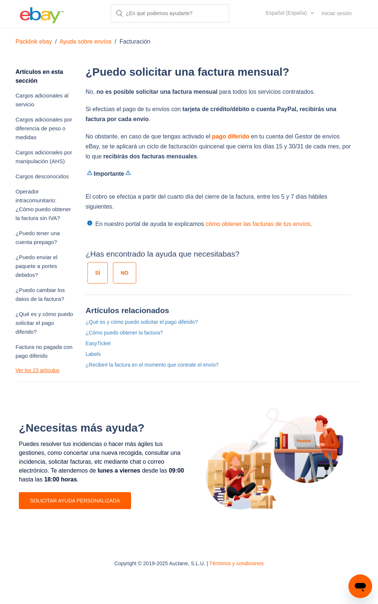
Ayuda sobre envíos (85, 41)
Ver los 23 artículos (37, 370)
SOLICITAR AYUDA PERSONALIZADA (75, 501)
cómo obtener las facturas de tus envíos (258, 224)
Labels (93, 354)
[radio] (97, 273)
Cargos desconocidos (42, 176)
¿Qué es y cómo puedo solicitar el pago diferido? (44, 323)
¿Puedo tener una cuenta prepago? (38, 237)
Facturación (135, 41)
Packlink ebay (34, 41)
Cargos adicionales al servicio (42, 99)
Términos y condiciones (236, 563)
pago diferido (230, 136)
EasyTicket (98, 343)
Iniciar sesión (337, 13)
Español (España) (287, 13)
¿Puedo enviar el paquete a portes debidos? (36, 266)
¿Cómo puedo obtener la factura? (124, 333)
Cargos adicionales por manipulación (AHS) (44, 156)
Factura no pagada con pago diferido (44, 351)
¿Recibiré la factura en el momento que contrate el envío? (152, 365)
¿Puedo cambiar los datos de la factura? (40, 294)
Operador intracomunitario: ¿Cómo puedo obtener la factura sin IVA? (43, 204)
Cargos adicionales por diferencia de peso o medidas (44, 128)
